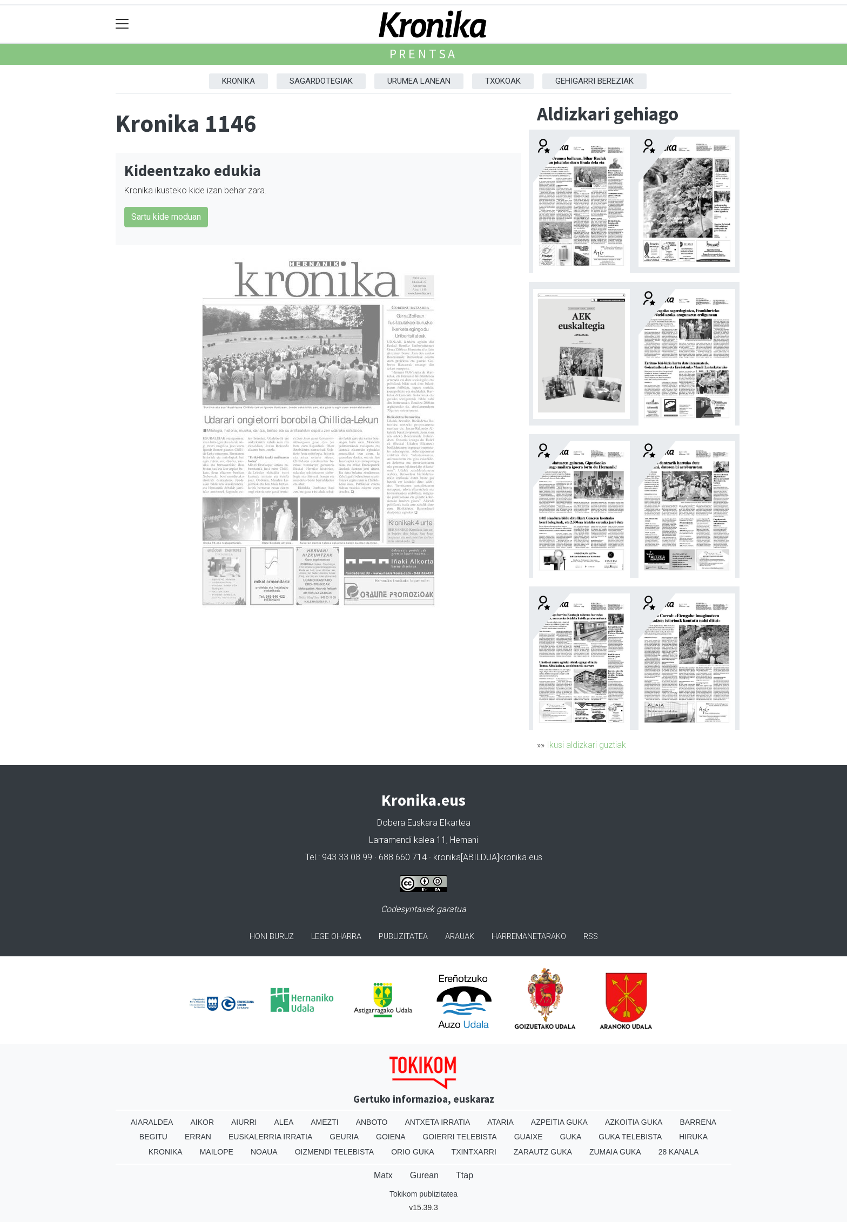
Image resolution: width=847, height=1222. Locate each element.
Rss (590, 936)
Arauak (459, 936)
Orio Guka (412, 1151)
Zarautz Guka (543, 1151)
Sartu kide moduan (166, 217)
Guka (571, 1136)
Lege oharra (336, 936)
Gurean (424, 1175)
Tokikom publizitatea (423, 1194)
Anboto (372, 1122)
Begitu (153, 1136)
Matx (383, 1175)
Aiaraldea (152, 1122)
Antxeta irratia (437, 1122)
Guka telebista (630, 1136)
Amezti (324, 1122)
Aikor (202, 1122)
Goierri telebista (459, 1136)
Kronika (238, 81)
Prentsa (423, 53)
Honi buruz (272, 936)
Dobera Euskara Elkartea (423, 823)
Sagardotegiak (321, 81)
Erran (198, 1136)
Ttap (464, 1175)
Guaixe (528, 1136)
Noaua (264, 1151)
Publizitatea (403, 936)
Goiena (390, 1136)
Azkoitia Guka (634, 1122)
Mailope (216, 1151)
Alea (283, 1122)
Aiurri (244, 1122)
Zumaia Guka (615, 1151)
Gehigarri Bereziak (594, 81)
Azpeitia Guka (559, 1122)
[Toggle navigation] (122, 24)
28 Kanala (678, 1151)
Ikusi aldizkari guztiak (586, 745)
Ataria (500, 1122)
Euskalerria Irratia (270, 1136)
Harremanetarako (529, 936)
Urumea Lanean (419, 81)
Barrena (698, 1122)
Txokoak (503, 81)
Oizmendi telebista (334, 1151)
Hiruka (693, 1136)
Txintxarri (474, 1151)
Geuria (344, 1136)
